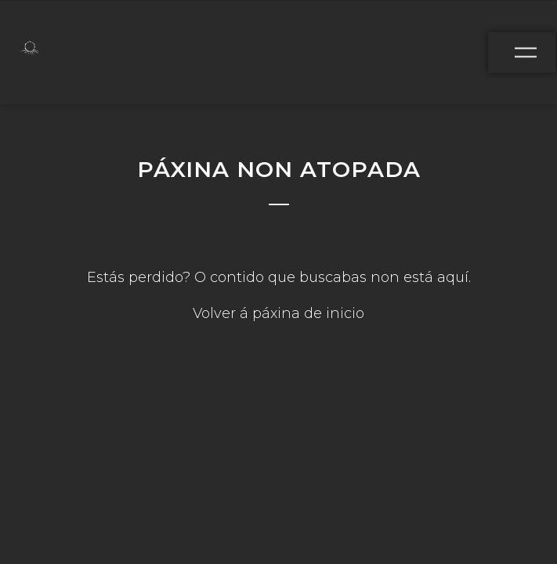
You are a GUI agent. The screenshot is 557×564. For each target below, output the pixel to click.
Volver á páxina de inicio (278, 313)
